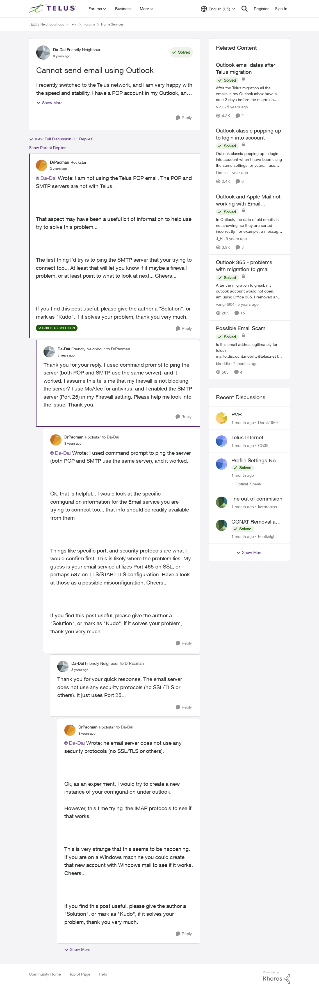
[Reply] (184, 118)
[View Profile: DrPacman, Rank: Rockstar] (41, 165)
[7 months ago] (244, 363)
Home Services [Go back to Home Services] (112, 24)
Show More (49, 102)
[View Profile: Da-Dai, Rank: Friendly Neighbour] (43, 52)
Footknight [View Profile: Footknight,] (267, 536)
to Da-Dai (110, 437)
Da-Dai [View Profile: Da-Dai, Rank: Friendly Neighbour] (59, 49)
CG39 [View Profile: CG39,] (263, 445)
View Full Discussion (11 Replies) (61, 138)
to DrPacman (118, 348)
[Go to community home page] (53, 8)
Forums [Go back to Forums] (89, 24)
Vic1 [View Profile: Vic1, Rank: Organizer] (220, 106)
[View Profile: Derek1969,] (221, 418)
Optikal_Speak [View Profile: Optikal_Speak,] (248, 483)
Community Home (45, 974)
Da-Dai (48, 178)
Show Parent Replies (47, 147)
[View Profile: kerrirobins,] (221, 502)
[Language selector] (218, 8)
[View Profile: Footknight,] (221, 525)
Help (103, 974)
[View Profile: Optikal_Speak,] (221, 464)
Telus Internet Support (247, 437)
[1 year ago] (237, 173)
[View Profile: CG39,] (221, 441)
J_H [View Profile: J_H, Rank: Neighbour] (219, 238)
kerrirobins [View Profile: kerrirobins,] (267, 506)
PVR (236, 414)
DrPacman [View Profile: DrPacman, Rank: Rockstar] (59, 162)
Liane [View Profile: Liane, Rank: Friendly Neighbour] (221, 172)
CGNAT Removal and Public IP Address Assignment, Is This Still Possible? (256, 522)
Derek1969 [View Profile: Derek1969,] (268, 422)
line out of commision (256, 499)
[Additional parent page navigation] (73, 24)
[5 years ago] (236, 107)
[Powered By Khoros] (276, 977)
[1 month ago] (242, 422)
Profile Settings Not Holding (254, 460)
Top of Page (79, 974)
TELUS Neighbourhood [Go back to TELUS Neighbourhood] (46, 24)
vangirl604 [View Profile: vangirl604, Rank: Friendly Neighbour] (225, 304)
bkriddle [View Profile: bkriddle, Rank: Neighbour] (223, 363)
